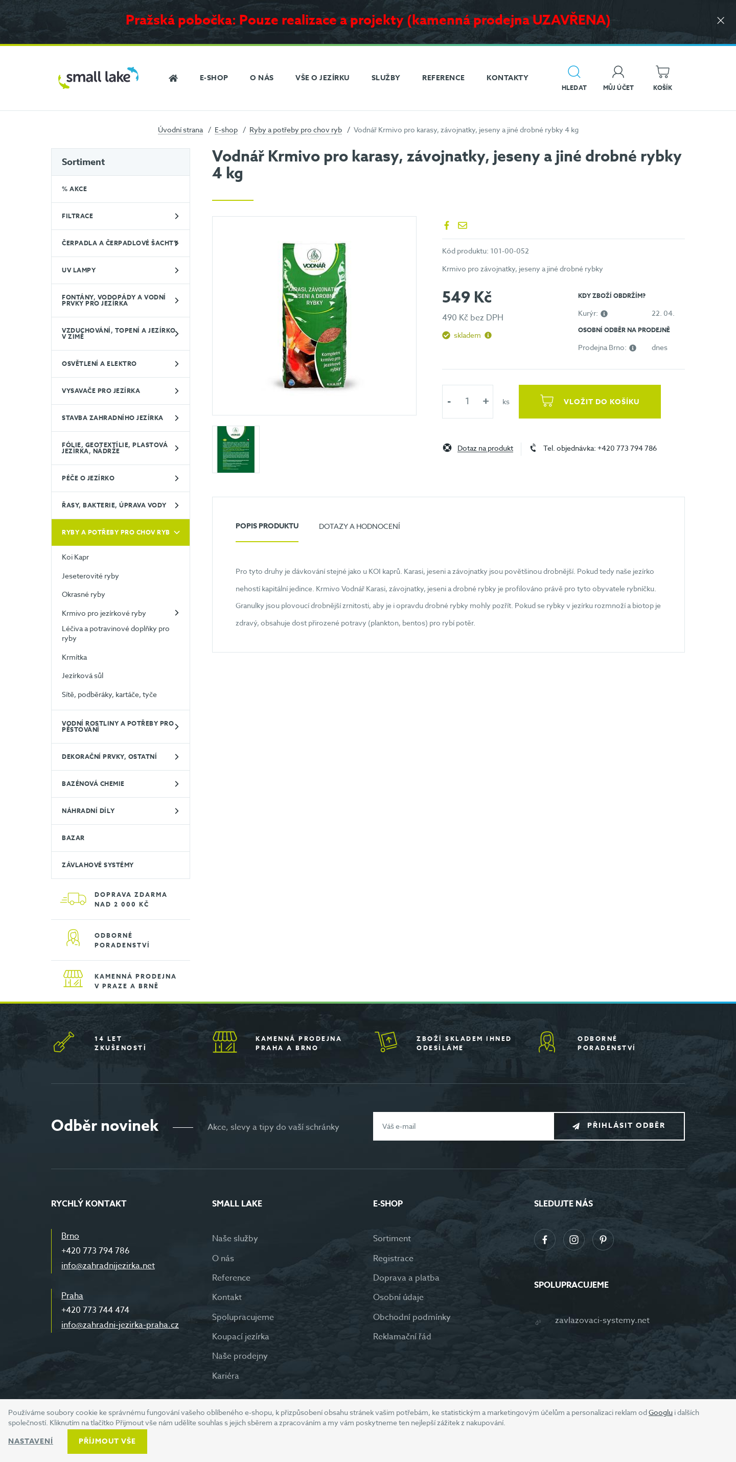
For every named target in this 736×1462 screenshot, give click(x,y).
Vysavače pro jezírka (101, 390)
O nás (223, 1258)
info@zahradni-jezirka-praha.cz (120, 1325)
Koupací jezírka (240, 1337)
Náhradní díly (88, 810)
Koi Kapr (75, 557)
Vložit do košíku (601, 402)
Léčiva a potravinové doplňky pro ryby (116, 633)
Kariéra (225, 1376)
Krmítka (74, 657)
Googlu (661, 1412)
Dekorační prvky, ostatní (109, 756)
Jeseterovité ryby (90, 576)
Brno (70, 1236)
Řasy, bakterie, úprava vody (114, 505)
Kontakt (227, 1297)
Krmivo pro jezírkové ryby (104, 613)
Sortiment (83, 162)
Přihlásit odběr (627, 1125)
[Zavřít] (721, 21)
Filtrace (77, 216)
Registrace (393, 1258)
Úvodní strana (180, 129)
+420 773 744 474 (95, 1310)
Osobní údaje (398, 1297)
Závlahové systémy (98, 865)
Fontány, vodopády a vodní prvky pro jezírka (114, 300)
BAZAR (73, 837)
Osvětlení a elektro (99, 363)
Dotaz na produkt (485, 448)
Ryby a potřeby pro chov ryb (295, 129)
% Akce (74, 188)
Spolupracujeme (243, 1317)
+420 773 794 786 (95, 1251)
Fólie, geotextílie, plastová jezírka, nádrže (115, 447)
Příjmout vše (107, 1441)
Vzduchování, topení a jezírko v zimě (119, 333)
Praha (72, 1296)
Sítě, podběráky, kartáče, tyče (109, 694)
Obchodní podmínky (412, 1317)
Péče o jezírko (88, 478)
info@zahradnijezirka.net (108, 1266)
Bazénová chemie (93, 783)
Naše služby (235, 1239)
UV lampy (79, 270)
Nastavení (30, 1441)
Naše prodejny (240, 1356)
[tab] (267, 530)
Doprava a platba (406, 1278)
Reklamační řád (402, 1337)
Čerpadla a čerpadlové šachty (120, 243)
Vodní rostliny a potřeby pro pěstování (118, 726)
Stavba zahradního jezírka (113, 417)
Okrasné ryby (83, 594)
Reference (231, 1278)
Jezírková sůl (82, 675)
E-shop (226, 129)
